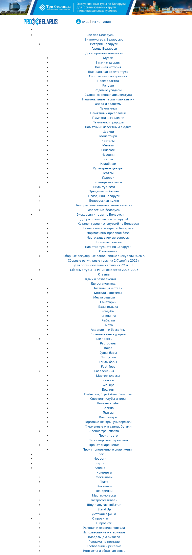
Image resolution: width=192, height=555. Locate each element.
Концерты (104, 472)
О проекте (100, 518)
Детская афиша (104, 514)
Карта (100, 463)
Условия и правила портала (104, 527)
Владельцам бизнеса (104, 537)
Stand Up (104, 509)
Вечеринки (104, 490)
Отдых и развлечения (100, 279)
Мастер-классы (104, 495)
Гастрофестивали (104, 500)
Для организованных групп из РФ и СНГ (104, 265)
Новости (100, 458)
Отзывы (104, 274)
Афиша (100, 467)
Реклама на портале (104, 541)
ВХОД (85, 21)
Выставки (104, 486)
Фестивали (104, 477)
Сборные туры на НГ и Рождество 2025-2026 (104, 269)
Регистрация (101, 21)
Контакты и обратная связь (104, 550)
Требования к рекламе (104, 546)
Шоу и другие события (104, 504)
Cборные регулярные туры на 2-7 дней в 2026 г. (104, 260)
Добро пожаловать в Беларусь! (104, 219)
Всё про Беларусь (100, 35)
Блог (100, 454)
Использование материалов (104, 532)
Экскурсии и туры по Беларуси (100, 214)
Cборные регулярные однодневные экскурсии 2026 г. (104, 256)
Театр (104, 481)
